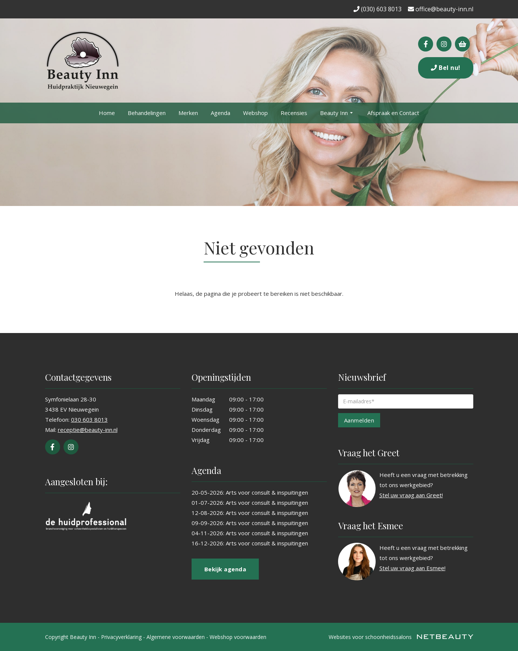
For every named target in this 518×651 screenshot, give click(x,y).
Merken (188, 113)
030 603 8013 (89, 419)
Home (107, 113)
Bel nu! (446, 68)
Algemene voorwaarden (175, 636)
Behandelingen (147, 113)
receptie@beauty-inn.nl (88, 429)
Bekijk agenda (225, 569)
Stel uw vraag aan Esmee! (412, 568)
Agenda (220, 113)
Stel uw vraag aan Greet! (411, 495)
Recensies (294, 113)
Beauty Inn (337, 113)
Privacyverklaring (121, 636)
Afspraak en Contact (393, 113)
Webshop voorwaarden (238, 636)
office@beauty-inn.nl (440, 9)
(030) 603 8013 (377, 9)
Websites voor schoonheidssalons (401, 636)
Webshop (255, 113)
